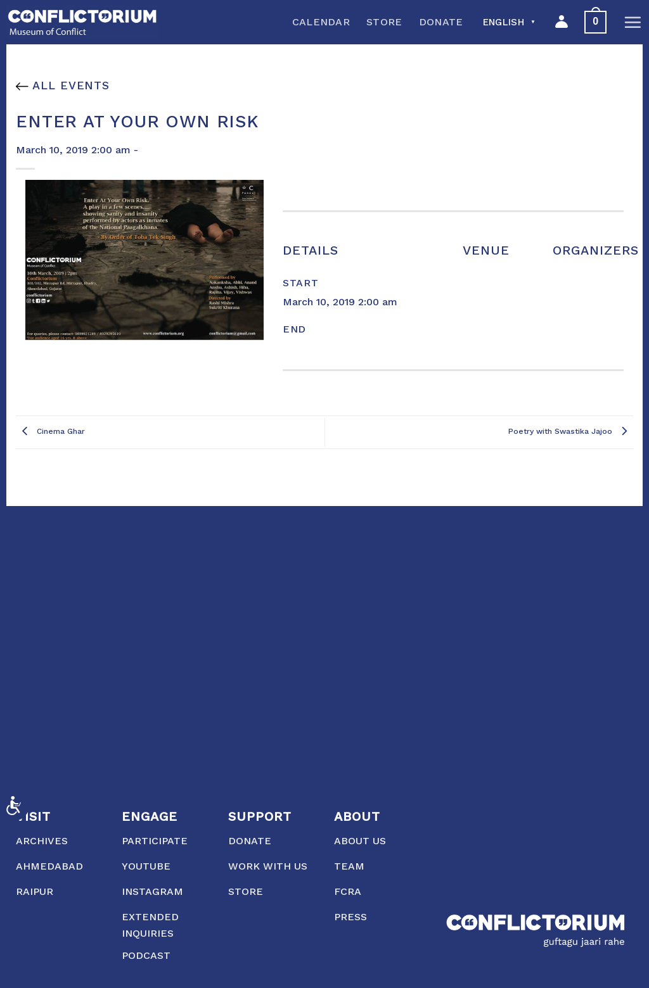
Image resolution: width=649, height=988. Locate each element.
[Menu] (632, 22)
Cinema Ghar (50, 432)
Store (384, 22)
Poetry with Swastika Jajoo (570, 432)
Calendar (321, 22)
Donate (441, 22)
